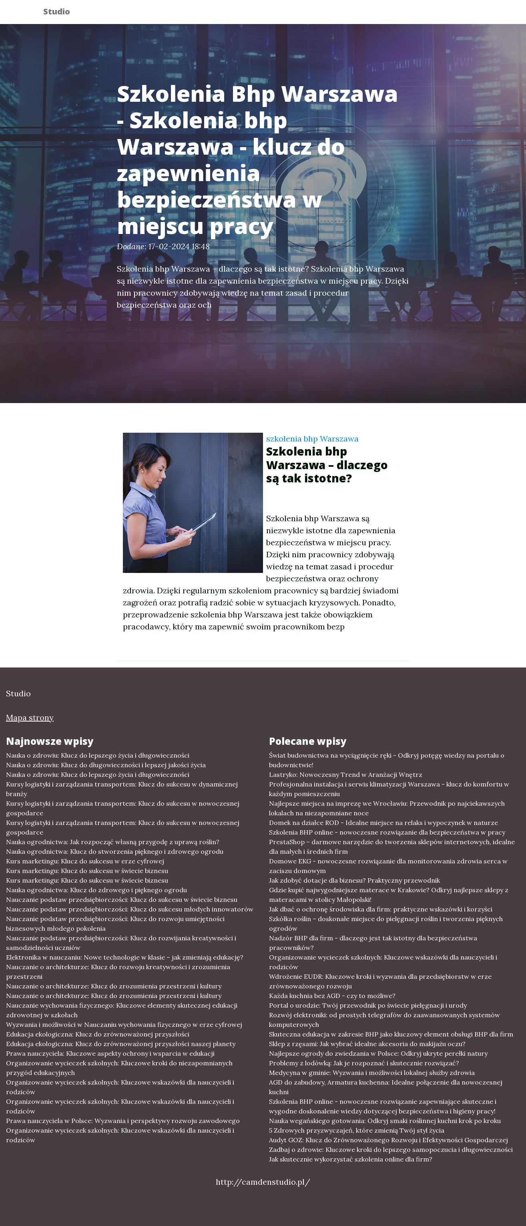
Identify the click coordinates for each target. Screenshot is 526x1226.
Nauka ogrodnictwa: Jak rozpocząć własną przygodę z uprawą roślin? (112, 842)
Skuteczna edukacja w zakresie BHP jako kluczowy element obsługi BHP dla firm (391, 1034)
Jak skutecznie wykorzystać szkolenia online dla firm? (350, 1159)
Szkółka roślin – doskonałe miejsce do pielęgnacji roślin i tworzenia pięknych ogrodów (386, 923)
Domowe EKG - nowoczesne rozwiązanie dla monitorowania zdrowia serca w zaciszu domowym (388, 866)
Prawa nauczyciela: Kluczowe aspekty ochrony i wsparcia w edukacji (110, 1053)
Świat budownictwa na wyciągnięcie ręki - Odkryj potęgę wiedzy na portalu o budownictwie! (386, 760)
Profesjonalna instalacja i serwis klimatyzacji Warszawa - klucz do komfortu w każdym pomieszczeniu (389, 789)
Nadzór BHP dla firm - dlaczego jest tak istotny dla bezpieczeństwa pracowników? (373, 943)
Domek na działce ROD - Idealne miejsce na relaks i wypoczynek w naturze (383, 823)
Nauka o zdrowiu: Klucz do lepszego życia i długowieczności (97, 755)
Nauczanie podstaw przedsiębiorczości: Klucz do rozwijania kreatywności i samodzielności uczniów (121, 943)
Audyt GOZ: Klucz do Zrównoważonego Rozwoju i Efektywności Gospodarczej (388, 1140)
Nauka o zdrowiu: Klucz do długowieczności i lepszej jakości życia (106, 765)
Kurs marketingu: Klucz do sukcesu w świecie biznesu (87, 871)
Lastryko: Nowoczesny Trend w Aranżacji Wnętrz (345, 774)
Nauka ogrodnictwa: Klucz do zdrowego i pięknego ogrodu (96, 890)
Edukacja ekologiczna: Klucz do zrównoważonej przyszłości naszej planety (120, 1044)
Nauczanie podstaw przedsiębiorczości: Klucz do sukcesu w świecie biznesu (121, 899)
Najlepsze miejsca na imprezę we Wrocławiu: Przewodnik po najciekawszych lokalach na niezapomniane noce (387, 808)
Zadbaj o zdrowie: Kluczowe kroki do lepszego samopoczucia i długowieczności (391, 1149)
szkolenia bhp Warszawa (312, 439)
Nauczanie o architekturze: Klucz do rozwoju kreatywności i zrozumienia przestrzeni (118, 971)
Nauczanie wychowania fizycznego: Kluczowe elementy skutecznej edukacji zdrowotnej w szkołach (121, 1010)
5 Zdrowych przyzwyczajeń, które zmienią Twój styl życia (356, 1130)
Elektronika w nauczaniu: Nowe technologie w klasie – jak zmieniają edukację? (124, 957)
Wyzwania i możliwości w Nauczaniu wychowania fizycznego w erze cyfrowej (124, 1024)
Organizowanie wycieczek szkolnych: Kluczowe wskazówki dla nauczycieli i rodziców (120, 1087)
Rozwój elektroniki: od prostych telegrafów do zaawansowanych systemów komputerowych (384, 1019)
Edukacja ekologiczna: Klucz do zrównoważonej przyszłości (97, 1034)
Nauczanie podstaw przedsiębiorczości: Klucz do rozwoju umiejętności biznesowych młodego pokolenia (115, 923)
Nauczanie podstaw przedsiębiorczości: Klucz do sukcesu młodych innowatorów (129, 909)
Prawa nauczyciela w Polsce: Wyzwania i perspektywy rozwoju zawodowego (123, 1121)
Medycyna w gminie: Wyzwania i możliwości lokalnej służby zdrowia (372, 1073)
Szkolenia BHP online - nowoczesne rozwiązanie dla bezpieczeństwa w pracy (387, 832)
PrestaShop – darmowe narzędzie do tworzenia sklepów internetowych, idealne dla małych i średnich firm (392, 846)
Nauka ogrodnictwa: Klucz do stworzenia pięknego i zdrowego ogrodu (114, 851)
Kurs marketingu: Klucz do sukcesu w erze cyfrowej (85, 861)
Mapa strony (30, 717)
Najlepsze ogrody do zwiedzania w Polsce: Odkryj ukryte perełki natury (378, 1053)
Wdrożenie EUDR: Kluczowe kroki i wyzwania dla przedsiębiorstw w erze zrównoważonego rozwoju (380, 981)
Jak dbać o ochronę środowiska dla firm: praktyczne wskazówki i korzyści (380, 909)
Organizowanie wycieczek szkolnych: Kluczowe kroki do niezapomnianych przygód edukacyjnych (119, 1068)
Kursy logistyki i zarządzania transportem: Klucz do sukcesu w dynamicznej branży (122, 789)
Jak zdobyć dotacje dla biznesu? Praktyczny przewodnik (354, 880)
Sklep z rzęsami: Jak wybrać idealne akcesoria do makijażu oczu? (367, 1044)
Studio (62, 13)
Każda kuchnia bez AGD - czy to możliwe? (332, 996)
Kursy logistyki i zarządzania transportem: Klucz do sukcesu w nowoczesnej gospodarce (122, 808)
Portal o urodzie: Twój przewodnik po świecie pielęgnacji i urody (368, 1005)
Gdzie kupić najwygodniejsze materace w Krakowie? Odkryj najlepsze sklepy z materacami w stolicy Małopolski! (388, 894)
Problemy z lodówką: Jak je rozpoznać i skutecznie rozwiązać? (364, 1063)
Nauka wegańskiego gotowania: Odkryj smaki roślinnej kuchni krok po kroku (385, 1121)
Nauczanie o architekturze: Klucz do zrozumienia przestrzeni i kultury (113, 986)
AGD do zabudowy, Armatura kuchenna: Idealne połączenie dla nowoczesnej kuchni (385, 1087)
